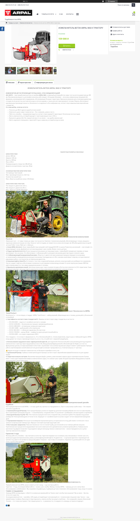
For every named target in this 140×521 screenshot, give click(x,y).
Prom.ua (78, 517)
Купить (67, 46)
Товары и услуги (48, 14)
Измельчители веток (26, 23)
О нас (61, 14)
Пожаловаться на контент (68, 519)
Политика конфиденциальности (84, 519)
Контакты (69, 14)
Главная (37, 14)
